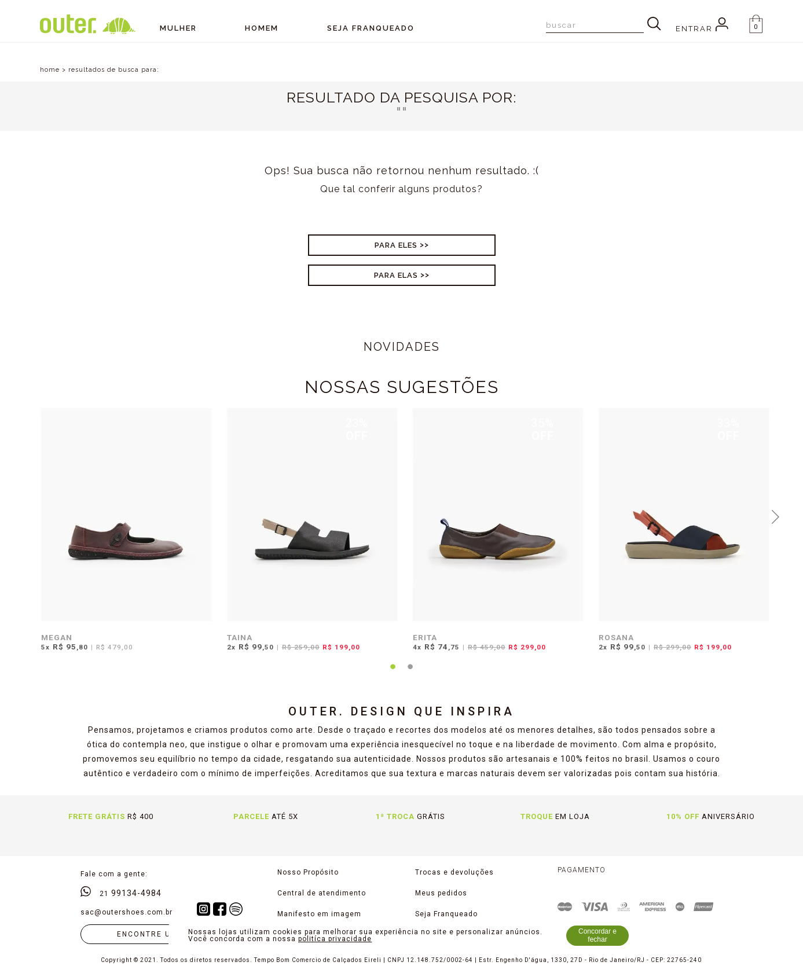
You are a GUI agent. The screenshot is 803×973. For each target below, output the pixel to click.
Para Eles (396, 245)
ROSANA (616, 637)
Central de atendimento (321, 893)
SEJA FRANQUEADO (371, 28)
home (50, 70)
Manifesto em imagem (319, 914)
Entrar (702, 28)
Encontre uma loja (162, 934)
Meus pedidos (441, 893)
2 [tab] (410, 674)
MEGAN (56, 637)
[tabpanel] (124, 537)
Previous (28, 516)
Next (775, 516)
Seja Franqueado (446, 914)
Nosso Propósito (308, 872)
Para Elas (396, 275)
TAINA (239, 637)
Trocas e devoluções (454, 872)
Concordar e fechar (597, 935)
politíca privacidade (335, 939)
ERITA (425, 637)
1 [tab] (392, 674)
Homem (261, 28)
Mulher (178, 28)
